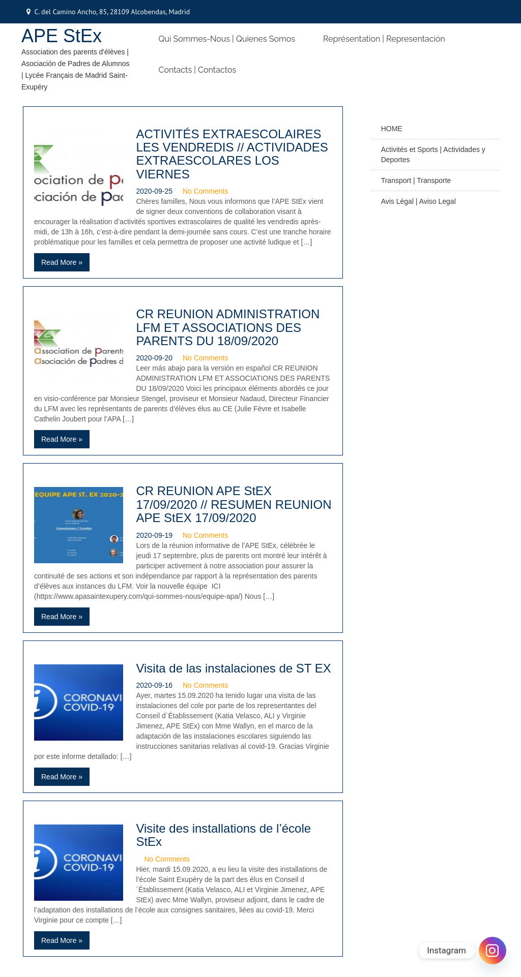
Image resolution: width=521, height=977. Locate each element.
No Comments (205, 191)
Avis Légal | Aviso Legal (418, 201)
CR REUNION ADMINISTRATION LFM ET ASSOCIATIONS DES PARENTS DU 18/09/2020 (228, 327)
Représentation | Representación (384, 39)
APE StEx (61, 35)
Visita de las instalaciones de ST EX (233, 668)
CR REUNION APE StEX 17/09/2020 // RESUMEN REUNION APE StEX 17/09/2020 (233, 504)
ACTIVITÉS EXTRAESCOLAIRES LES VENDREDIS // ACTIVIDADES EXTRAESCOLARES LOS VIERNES (232, 154)
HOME (391, 129)
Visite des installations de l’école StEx (223, 834)
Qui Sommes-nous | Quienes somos (227, 39)
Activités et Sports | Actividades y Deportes (433, 154)
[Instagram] (492, 950)
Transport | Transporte (416, 180)
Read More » (61, 262)
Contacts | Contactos (198, 70)
